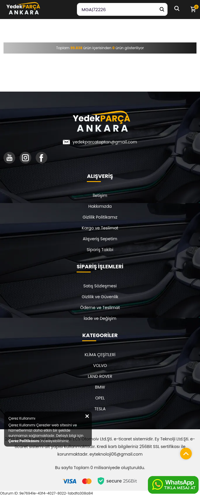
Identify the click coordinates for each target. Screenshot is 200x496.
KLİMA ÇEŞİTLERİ (100, 355)
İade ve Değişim (100, 318)
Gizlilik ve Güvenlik (100, 297)
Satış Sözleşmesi (100, 286)
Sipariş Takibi (100, 250)
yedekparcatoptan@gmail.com (105, 142)
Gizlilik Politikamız (100, 217)
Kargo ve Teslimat (100, 228)
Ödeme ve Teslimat (100, 307)
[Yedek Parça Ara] (162, 9)
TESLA (100, 409)
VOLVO (100, 365)
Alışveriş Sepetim (100, 239)
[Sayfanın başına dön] (184, 452)
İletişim (100, 195)
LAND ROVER (100, 376)
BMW (100, 387)
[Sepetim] (192, 9)
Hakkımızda (100, 206)
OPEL (100, 398)
